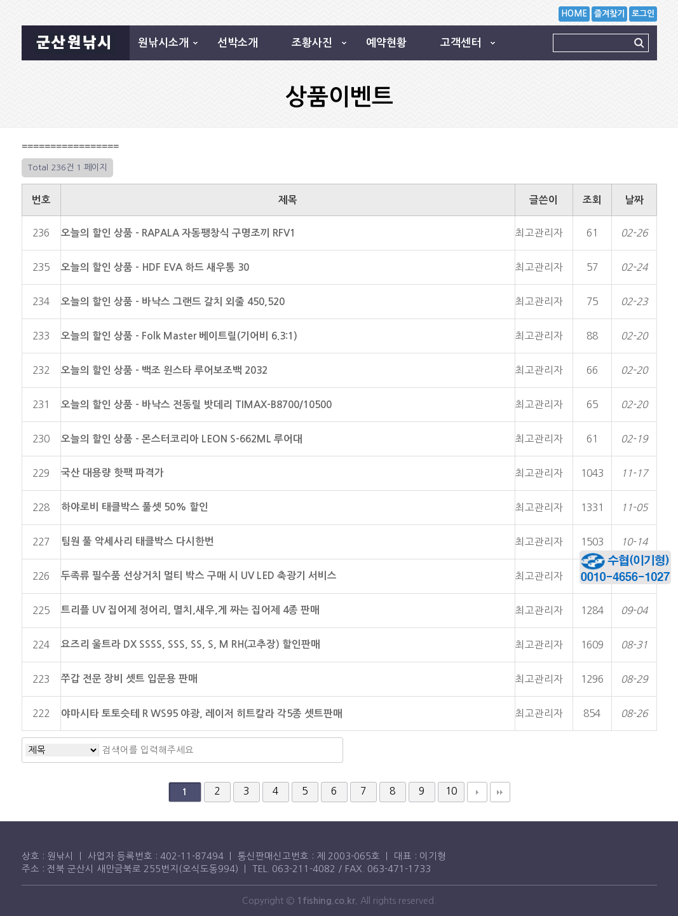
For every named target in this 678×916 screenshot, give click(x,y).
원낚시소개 (163, 43)
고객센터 (460, 43)
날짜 (634, 200)
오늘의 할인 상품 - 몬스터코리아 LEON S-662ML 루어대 (181, 439)
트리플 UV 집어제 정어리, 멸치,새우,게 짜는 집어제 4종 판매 (190, 610)
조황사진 (312, 43)
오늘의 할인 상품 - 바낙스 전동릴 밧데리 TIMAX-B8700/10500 (196, 404)
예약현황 (386, 43)
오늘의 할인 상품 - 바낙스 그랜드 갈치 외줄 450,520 (173, 301)
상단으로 (649, 657)
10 (451, 791)
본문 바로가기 (0, 0)
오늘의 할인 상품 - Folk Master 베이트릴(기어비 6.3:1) (179, 336)
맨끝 (500, 792)
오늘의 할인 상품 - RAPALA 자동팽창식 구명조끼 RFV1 (178, 233)
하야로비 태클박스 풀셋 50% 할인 (134, 507)
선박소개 (237, 43)
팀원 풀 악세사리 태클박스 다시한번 (137, 541)
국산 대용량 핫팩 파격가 (112, 472)
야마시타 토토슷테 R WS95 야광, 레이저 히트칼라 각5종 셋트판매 (201, 713)
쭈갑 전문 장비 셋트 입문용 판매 (129, 678)
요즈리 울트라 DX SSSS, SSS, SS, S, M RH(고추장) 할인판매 (190, 644)
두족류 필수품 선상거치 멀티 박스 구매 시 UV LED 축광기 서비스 (199, 575)
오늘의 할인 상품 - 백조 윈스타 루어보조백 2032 (164, 370)
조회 (592, 200)
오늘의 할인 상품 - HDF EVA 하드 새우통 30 (155, 267)
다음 (477, 792)
